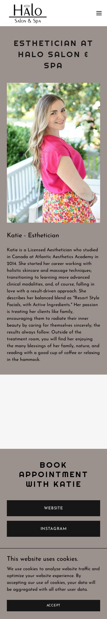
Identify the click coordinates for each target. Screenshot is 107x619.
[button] (99, 13)
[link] (27, 13)
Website (53, 508)
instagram (54, 529)
